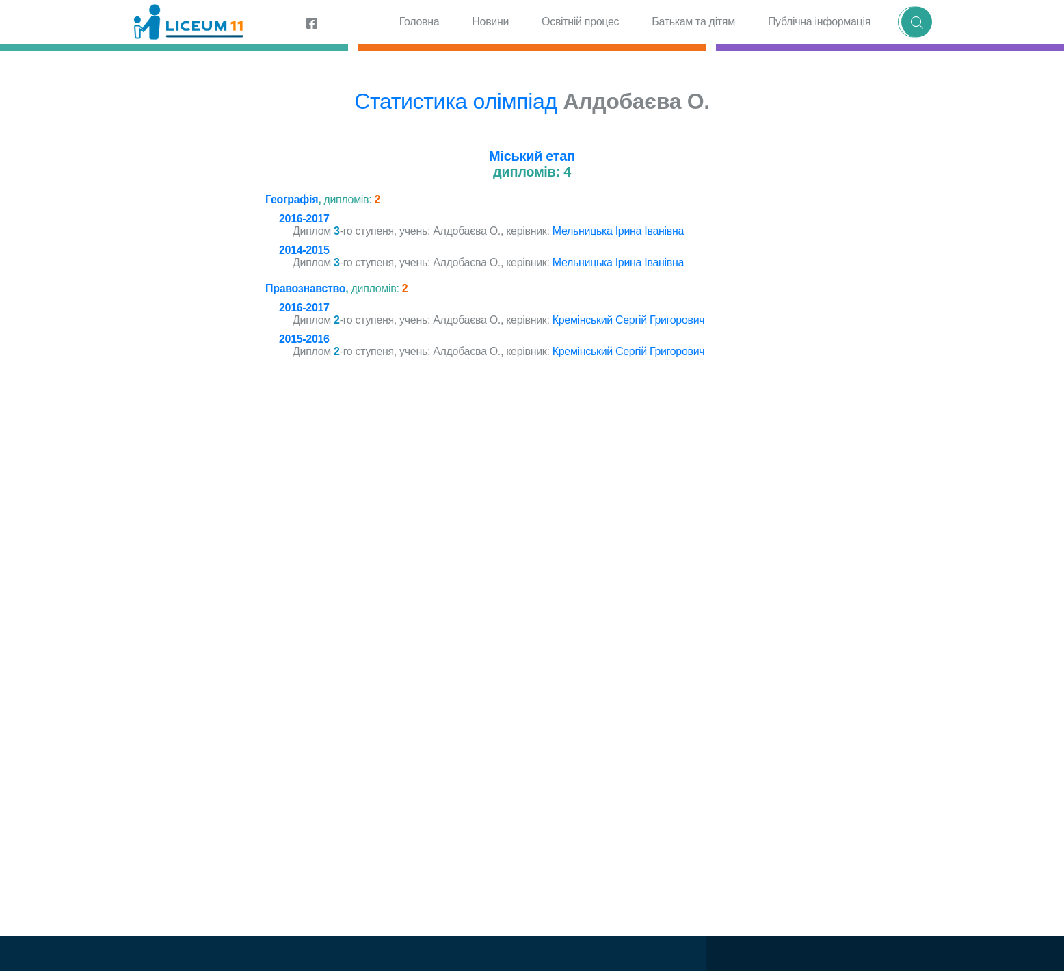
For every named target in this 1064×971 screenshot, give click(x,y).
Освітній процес (580, 21)
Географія (291, 199)
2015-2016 (304, 339)
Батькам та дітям (693, 21)
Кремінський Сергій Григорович (629, 320)
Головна (419, 21)
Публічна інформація (819, 21)
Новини (490, 21)
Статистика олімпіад (455, 101)
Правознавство (305, 288)
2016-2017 (304, 218)
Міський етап (532, 156)
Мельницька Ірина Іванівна (618, 231)
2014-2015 (304, 250)
